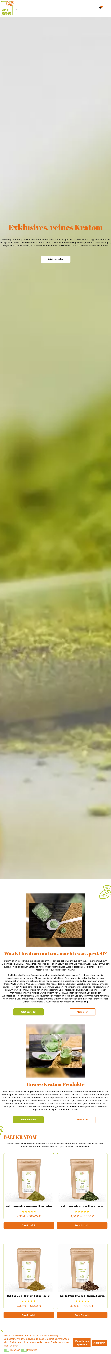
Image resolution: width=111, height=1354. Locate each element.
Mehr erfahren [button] (11, 1346)
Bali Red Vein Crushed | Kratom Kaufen (82, 1295)
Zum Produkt (28, 1225)
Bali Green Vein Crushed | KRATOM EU (82, 1206)
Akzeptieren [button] (99, 1343)
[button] (6, 1350)
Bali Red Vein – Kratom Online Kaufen (28, 1295)
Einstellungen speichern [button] (82, 1343)
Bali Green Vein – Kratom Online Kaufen (29, 1206)
